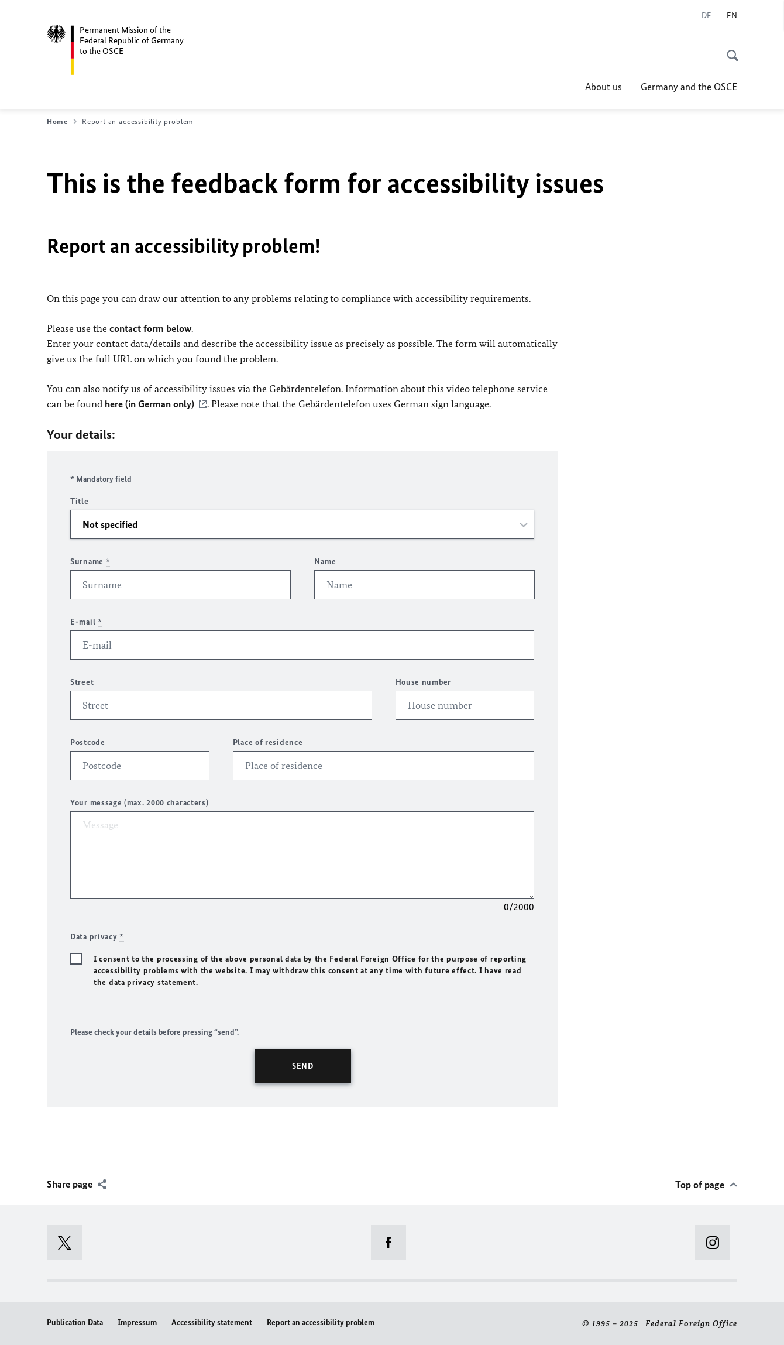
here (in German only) (149, 404)
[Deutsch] (706, 16)
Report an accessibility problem (320, 1322)
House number (423, 682)
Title (79, 501)
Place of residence (268, 742)
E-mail (86, 622)
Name (325, 562)
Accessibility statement (211, 1322)
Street (82, 682)
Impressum (137, 1322)
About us (603, 86)
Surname (90, 562)
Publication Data (75, 1322)
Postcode (87, 742)
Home (62, 121)
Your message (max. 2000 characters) (139, 803)
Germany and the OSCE (689, 86)
